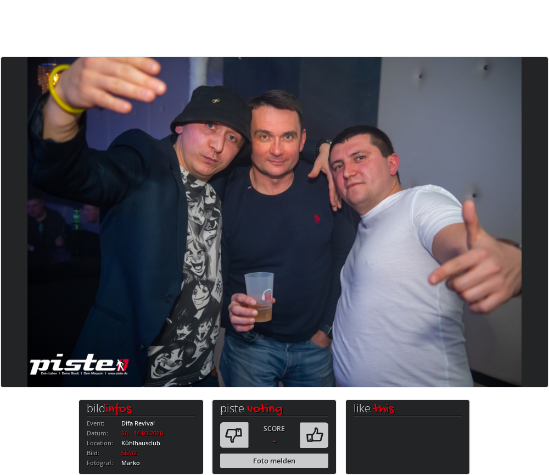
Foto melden (274, 461)
